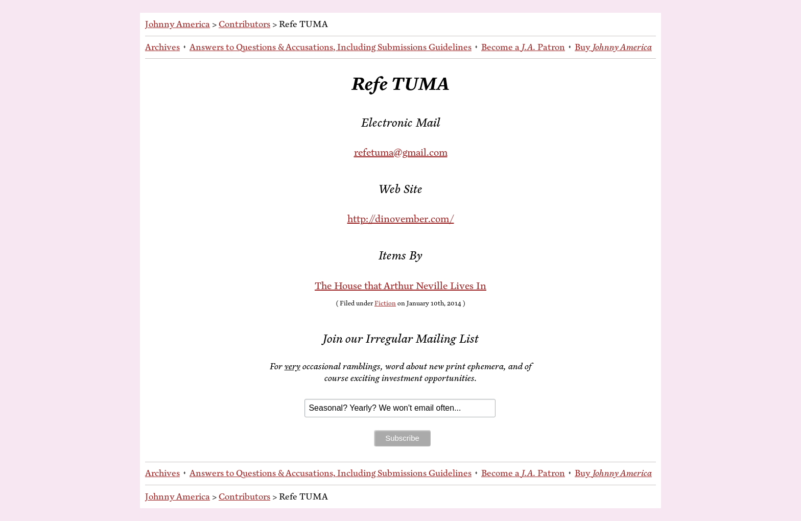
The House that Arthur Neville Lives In (400, 286)
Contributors (244, 24)
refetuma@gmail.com (400, 152)
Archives (162, 47)
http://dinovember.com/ (400, 219)
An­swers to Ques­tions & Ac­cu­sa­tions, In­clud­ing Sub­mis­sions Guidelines (331, 47)
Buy (613, 47)
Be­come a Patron (523, 47)
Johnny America (177, 24)
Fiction (385, 303)
